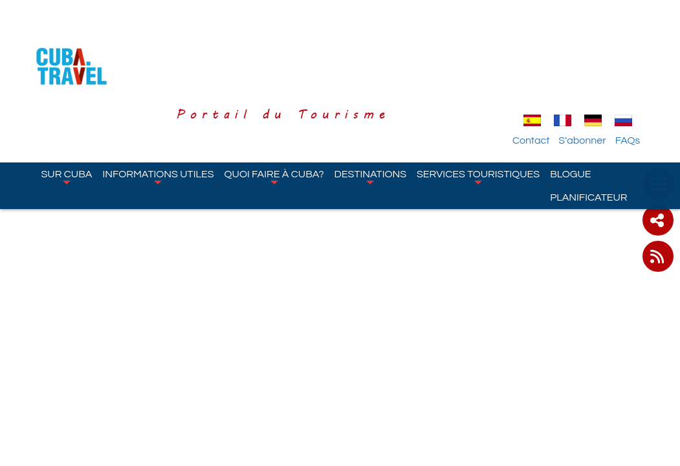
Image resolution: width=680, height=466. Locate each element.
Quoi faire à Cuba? (274, 103)
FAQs (639, 66)
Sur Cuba (67, 103)
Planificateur (588, 123)
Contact (542, 66)
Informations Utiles (158, 103)
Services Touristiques (478, 103)
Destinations (370, 103)
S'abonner (594, 66)
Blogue (570, 100)
